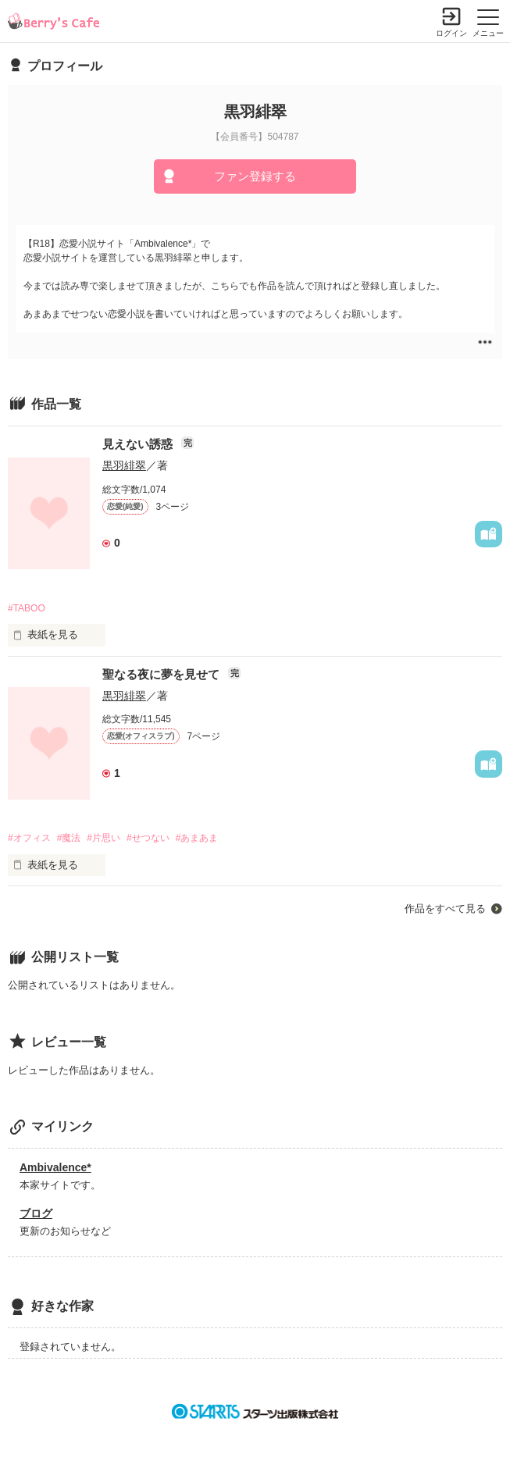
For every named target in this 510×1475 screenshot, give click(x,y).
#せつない (148, 837)
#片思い (103, 837)
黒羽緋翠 (124, 465)
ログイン (451, 33)
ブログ (36, 1213)
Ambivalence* (55, 1167)
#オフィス (29, 837)
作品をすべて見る (445, 908)
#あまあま (197, 837)
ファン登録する (255, 176)
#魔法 (69, 837)
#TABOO (26, 608)
